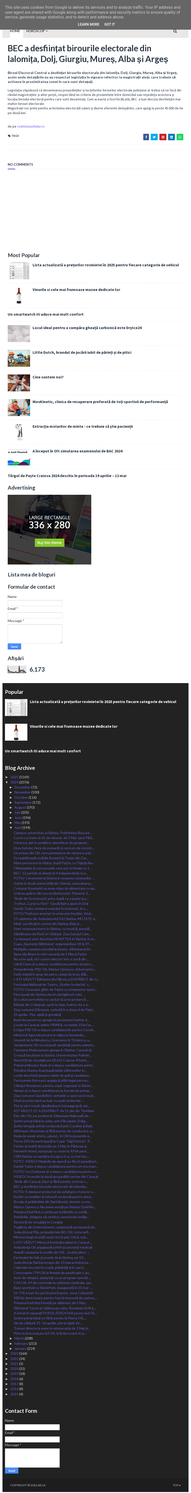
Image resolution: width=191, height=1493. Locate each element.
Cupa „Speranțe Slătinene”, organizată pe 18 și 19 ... (53, 945)
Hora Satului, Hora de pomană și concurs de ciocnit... (54, 849)
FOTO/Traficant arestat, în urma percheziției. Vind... (53, 914)
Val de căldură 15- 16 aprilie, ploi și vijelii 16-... (48, 1324)
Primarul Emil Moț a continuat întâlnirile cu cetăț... (51, 1213)
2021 (14, 1364)
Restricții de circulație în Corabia (38, 1223)
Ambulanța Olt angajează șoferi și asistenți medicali (53, 1248)
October (21, 798)
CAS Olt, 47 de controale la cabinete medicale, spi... (53, 1283)
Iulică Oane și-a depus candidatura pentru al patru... (54, 965)
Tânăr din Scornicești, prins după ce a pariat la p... (51, 899)
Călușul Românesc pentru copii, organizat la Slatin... (53, 1086)
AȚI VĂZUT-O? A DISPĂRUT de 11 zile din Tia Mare (54, 1112)
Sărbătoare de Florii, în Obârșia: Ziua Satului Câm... (52, 934)
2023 (14, 1354)
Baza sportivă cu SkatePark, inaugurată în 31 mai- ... (53, 1288)
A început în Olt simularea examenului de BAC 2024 (72, 451)
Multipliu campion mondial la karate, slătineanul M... (53, 950)
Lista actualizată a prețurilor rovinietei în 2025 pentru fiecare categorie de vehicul (100, 265)
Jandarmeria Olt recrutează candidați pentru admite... (55, 1046)
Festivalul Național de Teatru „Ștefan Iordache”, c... (52, 985)
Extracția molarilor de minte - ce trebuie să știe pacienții (77, 427)
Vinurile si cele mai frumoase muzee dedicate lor (71, 290)
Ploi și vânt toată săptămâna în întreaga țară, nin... (52, 1106)
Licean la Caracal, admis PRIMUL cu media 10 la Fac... (54, 1026)
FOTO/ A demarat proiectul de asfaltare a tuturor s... (54, 1192)
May (18, 823)
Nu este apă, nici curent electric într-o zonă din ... (51, 960)
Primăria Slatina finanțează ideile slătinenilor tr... (50, 1071)
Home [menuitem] (10, 31)
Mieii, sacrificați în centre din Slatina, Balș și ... (48, 925)
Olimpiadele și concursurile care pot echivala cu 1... (53, 869)
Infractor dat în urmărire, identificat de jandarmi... (51, 844)
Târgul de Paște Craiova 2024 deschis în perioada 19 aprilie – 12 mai (61, 476)
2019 (14, 1374)
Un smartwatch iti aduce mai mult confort (40, 315)
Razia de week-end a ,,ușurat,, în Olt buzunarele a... (52, 1137)
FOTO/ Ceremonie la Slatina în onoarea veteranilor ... (54, 879)
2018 (14, 1379)
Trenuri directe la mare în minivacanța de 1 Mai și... (52, 1329)
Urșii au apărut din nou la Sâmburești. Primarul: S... (52, 894)
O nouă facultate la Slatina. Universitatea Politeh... (53, 1056)
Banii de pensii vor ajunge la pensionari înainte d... (51, 1020)
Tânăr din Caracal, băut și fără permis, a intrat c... (51, 1182)
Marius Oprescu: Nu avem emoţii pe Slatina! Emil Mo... (55, 1208)
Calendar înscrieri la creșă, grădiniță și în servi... (49, 1268)
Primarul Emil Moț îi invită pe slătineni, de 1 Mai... (50, 1304)
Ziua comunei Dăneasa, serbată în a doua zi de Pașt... (54, 1010)
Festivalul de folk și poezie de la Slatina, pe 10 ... (50, 1258)
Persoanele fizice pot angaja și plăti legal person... (52, 1081)
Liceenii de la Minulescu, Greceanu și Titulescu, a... (52, 1041)
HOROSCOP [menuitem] (30, 31)
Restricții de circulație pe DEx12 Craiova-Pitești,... (51, 1061)
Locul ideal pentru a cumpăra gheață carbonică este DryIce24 (81, 328)
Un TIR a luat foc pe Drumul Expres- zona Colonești (53, 1293)
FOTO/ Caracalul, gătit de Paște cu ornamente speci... (55, 990)
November (22, 793)
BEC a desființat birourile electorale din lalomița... (51, 1187)
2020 (14, 1369)
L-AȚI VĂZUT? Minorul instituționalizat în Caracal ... (53, 1243)
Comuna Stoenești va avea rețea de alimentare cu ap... (55, 889)
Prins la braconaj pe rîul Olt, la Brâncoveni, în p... (50, 1334)
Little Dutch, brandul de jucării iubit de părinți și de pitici (76, 353)
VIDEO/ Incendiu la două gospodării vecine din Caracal (56, 1177)
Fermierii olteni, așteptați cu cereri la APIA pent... (51, 1152)
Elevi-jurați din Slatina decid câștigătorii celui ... (49, 995)
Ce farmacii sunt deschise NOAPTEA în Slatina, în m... (55, 940)
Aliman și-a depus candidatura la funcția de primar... (53, 1091)
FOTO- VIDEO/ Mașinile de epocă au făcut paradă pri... (56, 1162)
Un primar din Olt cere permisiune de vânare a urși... (53, 854)
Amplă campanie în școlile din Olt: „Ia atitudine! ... (52, 1253)
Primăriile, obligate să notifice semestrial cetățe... (51, 1218)
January (20, 1349)
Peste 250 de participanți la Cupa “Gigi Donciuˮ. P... (53, 1142)
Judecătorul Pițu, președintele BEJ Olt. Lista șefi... (52, 1233)
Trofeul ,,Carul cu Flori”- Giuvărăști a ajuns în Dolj (51, 904)
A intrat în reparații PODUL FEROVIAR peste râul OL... (55, 1314)
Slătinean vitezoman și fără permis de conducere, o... (54, 1132)
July (17, 813)
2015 (14, 1395)
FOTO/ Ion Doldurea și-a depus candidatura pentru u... (56, 1172)
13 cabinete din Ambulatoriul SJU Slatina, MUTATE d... (55, 919)
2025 (14, 778)
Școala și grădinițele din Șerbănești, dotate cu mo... (53, 1203)
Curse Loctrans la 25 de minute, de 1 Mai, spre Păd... (54, 839)
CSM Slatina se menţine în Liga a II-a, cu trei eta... (51, 1157)
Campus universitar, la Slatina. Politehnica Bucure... (53, 833)
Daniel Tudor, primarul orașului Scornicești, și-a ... (51, 909)
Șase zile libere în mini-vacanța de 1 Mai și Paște (50, 955)
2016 (14, 1390)
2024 (14, 783)
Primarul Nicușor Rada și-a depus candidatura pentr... (54, 1066)
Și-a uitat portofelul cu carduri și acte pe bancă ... (51, 1000)
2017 (14, 1385)
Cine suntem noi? (42, 377)
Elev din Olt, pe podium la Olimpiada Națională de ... (53, 1117)
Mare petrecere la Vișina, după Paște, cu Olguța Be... (54, 864)
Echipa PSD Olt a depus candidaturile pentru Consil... (54, 1031)
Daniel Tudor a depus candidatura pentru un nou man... (56, 1167)
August (20, 808)
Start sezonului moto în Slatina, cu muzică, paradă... (53, 929)
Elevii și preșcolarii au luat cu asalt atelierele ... (49, 1101)
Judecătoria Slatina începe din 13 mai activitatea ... (52, 1263)
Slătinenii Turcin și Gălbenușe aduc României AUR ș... (55, 1309)
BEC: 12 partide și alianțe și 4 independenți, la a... (51, 874)
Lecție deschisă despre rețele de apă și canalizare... (52, 1076)
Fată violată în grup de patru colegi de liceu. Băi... (51, 975)
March (19, 1339)
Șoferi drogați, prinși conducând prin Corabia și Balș (53, 1127)
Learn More (88, 24)
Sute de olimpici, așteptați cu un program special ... (52, 1278)
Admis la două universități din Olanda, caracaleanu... (53, 884)
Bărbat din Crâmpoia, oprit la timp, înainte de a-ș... (52, 1005)
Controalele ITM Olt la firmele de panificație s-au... (52, 1273)
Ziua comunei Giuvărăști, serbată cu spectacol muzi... (54, 1096)
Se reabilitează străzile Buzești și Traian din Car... (51, 859)
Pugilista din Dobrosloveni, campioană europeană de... (55, 1228)
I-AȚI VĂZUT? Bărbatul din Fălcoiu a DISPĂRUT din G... (56, 980)
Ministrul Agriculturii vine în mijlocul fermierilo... (50, 1036)
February (21, 1344)
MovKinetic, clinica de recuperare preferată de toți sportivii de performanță (95, 402)
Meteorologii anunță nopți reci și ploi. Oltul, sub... (51, 1238)
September (23, 803)
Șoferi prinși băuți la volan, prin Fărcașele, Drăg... (51, 1122)
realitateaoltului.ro (25, 127)
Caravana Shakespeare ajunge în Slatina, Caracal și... (53, 1051)
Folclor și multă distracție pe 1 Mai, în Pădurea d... (51, 1147)
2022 (14, 1359)
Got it (109, 24)
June (18, 818)
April (18, 828)
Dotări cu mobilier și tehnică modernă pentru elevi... (53, 1198)
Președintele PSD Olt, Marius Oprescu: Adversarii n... (55, 970)
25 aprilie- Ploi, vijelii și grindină (37, 1015)
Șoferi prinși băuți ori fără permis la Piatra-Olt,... (50, 1319)
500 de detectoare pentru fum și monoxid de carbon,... (55, 1299)
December (22, 788)
